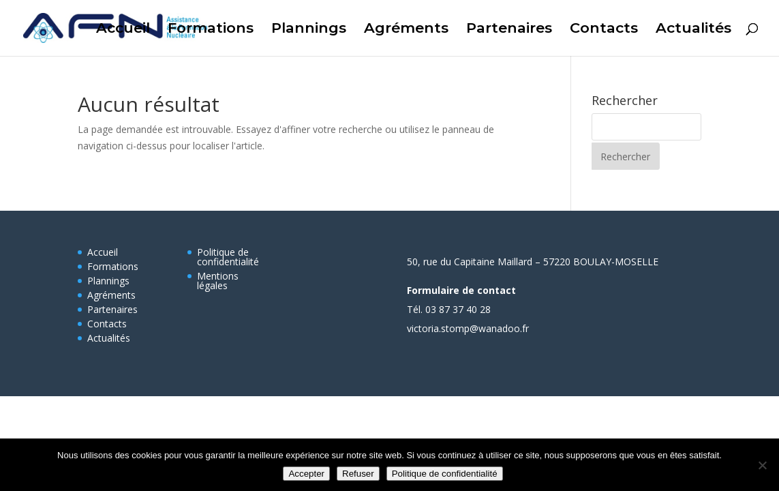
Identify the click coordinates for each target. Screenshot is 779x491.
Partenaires (509, 29)
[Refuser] (762, 465)
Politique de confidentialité (228, 257)
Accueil (123, 29)
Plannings (308, 29)
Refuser (358, 473)
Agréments (406, 29)
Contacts (604, 29)
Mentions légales (218, 280)
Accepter (306, 473)
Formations (211, 29)
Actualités (693, 29)
